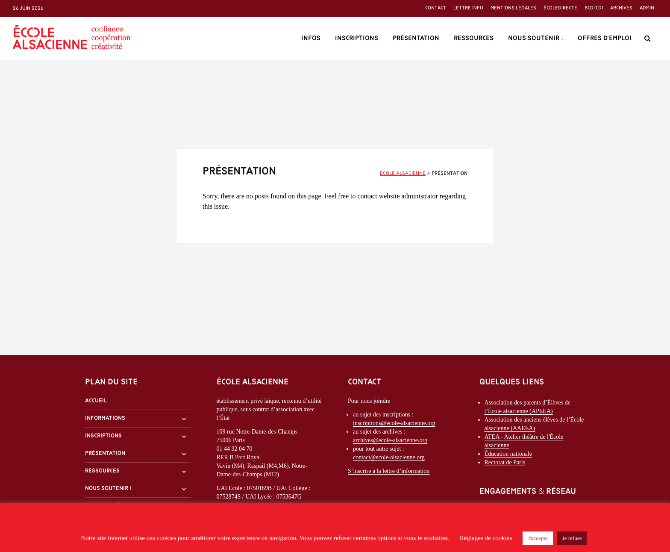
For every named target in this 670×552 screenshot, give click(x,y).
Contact (435, 8)
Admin (647, 8)
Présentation (416, 38)
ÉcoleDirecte (560, 8)
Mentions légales (513, 8)
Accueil (96, 401)
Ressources (474, 38)
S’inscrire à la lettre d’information (388, 471)
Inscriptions (356, 38)
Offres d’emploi (605, 38)
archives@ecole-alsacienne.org (390, 440)
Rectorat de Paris (505, 462)
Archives (621, 8)
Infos (310, 38)
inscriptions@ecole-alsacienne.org (394, 423)
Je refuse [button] (572, 538)
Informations (105, 418)
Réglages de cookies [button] (486, 537)
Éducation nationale (508, 454)
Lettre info (468, 8)
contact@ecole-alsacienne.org (389, 457)
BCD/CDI (594, 8)
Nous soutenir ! (535, 38)
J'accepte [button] (537, 538)
